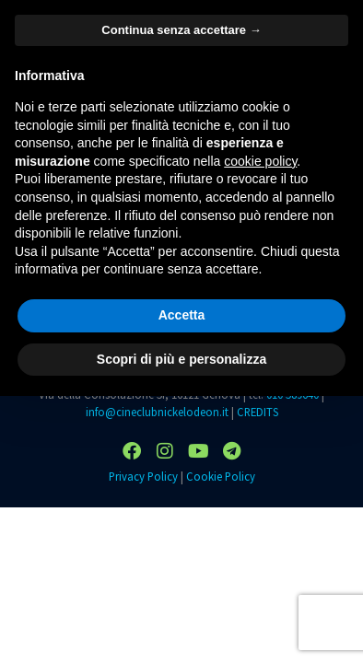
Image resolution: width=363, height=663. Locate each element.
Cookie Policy (220, 476)
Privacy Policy (143, 476)
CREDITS (257, 411)
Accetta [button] (181, 315)
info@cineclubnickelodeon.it (157, 411)
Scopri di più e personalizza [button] (181, 359)
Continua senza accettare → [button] (181, 30)
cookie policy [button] (260, 161)
